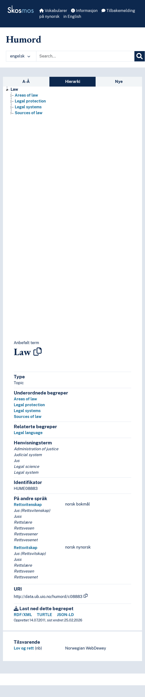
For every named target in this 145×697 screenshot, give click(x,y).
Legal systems (27, 410)
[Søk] (139, 56)
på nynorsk (49, 16)
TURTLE (44, 614)
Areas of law (25, 399)
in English (72, 16)
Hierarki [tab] (72, 81)
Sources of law (28, 416)
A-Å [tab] (26, 81)
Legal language (28, 432)
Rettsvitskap (25, 547)
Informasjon (84, 10)
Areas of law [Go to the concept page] (26, 95)
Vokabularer (53, 10)
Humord (23, 39)
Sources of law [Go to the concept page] (29, 113)
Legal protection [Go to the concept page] (30, 101)
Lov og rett (24, 648)
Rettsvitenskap (28, 504)
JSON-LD (65, 614)
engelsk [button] (20, 56)
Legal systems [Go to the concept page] (28, 107)
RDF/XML (23, 614)
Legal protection (29, 405)
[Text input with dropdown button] (85, 56)
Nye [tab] (119, 81)
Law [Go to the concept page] (14, 89)
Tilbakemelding (118, 10)
